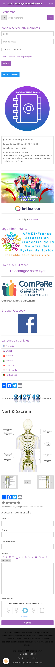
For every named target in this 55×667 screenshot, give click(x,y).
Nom (3, 518)
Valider (6, 63)
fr (49, 3)
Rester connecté (11, 49)
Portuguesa (10, 374)
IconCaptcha (24, 616)
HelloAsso (34, 219)
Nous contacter (10, 74)
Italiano (8, 360)
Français (8, 346)
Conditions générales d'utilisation (27, 662)
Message (6, 553)
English (7, 350)
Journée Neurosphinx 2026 (18, 139)
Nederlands (10, 370)
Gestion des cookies (27, 658)
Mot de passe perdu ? (25, 56)
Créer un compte (8, 56)
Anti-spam (7, 598)
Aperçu (6, 560)
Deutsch (8, 365)
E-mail (4, 530)
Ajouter (27, 622)
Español (8, 355)
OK (50, 17)
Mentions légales (28, 653)
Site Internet (8, 541)
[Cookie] (6, 661)
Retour (27, 482)
